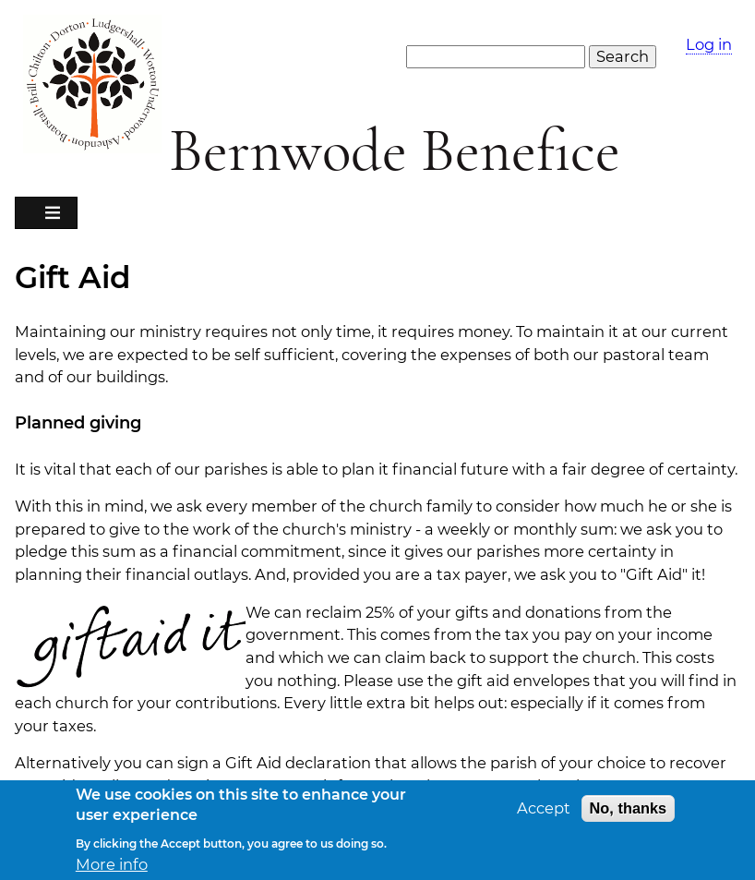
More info (112, 870)
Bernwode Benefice (394, 151)
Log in (709, 44)
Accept (543, 814)
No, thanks (628, 813)
